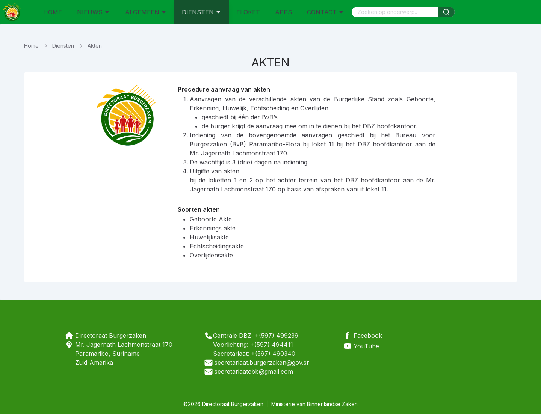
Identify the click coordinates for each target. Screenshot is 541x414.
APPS (283, 12)
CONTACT (325, 12)
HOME (52, 12)
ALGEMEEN (146, 12)
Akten (95, 45)
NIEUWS (93, 12)
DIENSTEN (201, 12)
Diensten (63, 45)
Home (31, 45)
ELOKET (248, 12)
